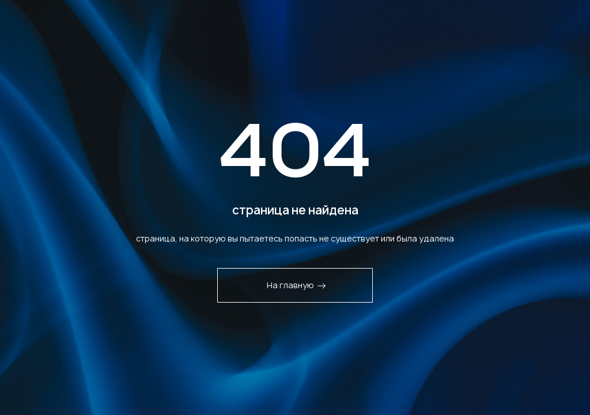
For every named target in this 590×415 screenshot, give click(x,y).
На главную (296, 285)
